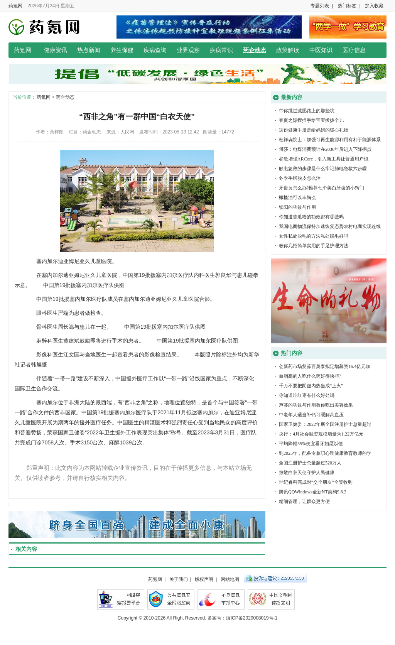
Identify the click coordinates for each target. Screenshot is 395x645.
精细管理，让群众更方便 (304, 501)
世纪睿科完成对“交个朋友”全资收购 (316, 482)
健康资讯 (55, 50)
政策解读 (287, 50)
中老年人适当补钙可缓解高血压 (311, 414)
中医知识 (321, 50)
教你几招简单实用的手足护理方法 (313, 245)
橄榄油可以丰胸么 (297, 197)
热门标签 (347, 5)
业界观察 (188, 50)
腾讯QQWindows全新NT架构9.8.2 (312, 492)
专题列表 (320, 5)
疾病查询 (155, 50)
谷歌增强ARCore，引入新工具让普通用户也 (323, 159)
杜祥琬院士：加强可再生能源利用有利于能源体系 (330, 139)
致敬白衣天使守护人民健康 (306, 472)
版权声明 (204, 579)
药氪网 (15, 5)
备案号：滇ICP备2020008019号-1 (242, 618)
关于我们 (178, 579)
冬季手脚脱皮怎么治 (300, 178)
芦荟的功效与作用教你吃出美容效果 (316, 405)
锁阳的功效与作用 (297, 207)
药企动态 (254, 50)
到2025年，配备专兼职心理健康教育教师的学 (325, 453)
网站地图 (230, 579)
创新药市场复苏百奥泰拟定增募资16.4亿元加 (324, 366)
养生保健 (121, 50)
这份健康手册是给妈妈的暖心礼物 (313, 130)
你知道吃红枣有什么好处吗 (306, 395)
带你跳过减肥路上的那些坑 (306, 110)
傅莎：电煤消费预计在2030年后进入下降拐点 (325, 149)
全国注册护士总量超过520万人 (310, 463)
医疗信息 (354, 50)
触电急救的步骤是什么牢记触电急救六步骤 (323, 168)
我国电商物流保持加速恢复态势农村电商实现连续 (330, 226)
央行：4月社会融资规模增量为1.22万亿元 (321, 434)
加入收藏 (374, 5)
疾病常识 (221, 50)
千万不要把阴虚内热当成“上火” (311, 385)
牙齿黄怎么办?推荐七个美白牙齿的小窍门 (321, 188)
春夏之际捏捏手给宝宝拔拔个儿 (311, 120)
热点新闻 (88, 50)
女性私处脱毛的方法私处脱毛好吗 (313, 236)
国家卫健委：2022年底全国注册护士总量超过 (325, 424)
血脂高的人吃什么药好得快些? (310, 376)
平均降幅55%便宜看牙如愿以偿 (311, 443)
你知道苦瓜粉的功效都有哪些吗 (311, 217)
